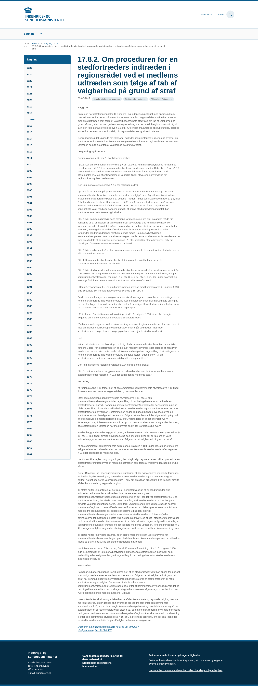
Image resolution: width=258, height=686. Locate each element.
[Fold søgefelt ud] (230, 14)
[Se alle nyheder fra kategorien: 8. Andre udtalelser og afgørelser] (107, 99)
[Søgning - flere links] (40, 34)
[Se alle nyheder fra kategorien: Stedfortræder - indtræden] (135, 99)
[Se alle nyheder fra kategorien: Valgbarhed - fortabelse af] (161, 99)
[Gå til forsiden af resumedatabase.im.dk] (44, 14)
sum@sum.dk (43, 673)
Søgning (29, 33)
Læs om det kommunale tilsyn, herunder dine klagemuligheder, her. (185, 670)
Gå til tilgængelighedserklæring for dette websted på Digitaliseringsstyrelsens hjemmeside (102, 661)
